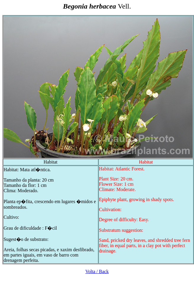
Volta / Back (97, 271)
